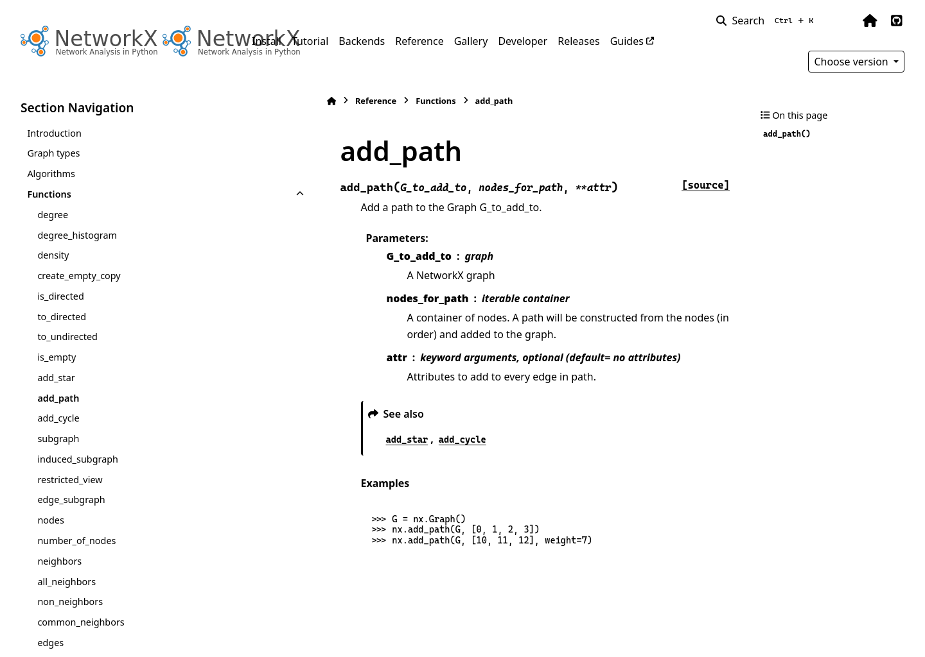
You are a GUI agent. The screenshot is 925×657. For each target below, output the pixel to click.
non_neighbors (70, 601)
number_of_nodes (76, 540)
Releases (578, 41)
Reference (419, 41)
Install (266, 41)
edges (50, 642)
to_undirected (67, 336)
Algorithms (51, 173)
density (53, 255)
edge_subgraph (71, 499)
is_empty (56, 357)
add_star (56, 377)
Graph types (53, 153)
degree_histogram (77, 235)
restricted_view (69, 480)
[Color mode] (842, 20)
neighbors (59, 561)
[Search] (767, 20)
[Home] (258, 101)
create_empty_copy (78, 275)
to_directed (61, 317)
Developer (522, 41)
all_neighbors (66, 582)
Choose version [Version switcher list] (852, 62)
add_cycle (58, 418)
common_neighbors (80, 622)
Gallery (471, 41)
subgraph (58, 438)
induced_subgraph (77, 459)
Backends (362, 41)
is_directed (60, 296)
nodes (50, 520)
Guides (627, 41)
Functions (49, 194)
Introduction (54, 133)
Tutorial (310, 41)
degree (52, 215)
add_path (58, 398)
